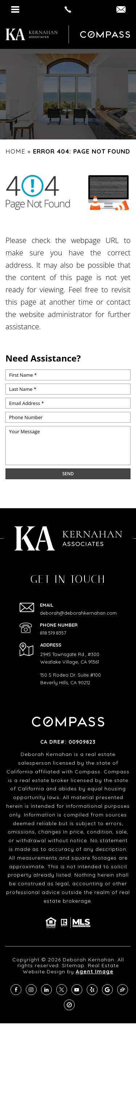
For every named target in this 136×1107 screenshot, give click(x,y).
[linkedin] (46, 989)
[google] (107, 989)
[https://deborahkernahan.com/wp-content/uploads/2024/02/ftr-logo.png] (31, 34)
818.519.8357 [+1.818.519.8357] (53, 633)
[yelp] (92, 989)
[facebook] (16, 989)
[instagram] (31, 989)
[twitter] (61, 989)
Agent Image (95, 971)
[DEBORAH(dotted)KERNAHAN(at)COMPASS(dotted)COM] (120, 10)
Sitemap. (74, 965)
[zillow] (122, 989)
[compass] (69, 1004)
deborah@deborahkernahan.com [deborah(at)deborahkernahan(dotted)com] (78, 613)
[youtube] (76, 989)
